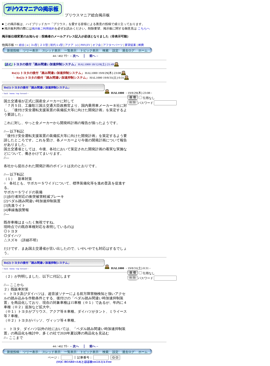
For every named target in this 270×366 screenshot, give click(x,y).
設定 (115, 50)
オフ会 (96, 45)
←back (5, 93)
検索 (106, 50)
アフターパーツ (113, 45)
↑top (17, 93)
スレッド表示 (51, 50)
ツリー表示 (30, 50)
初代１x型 (56, 45)
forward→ (24, 93)
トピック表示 (89, 50)
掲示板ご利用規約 (43, 28)
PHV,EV (85, 45)
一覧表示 (70, 50)
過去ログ (128, 50)
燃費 (141, 45)
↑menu (12, 93)
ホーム (143, 50)
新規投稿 (13, 50)
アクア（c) (71, 45)
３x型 (34, 45)
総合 (22, 45)
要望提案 (130, 45)
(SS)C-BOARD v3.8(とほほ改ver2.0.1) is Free (83, 361)
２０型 (44, 45)
